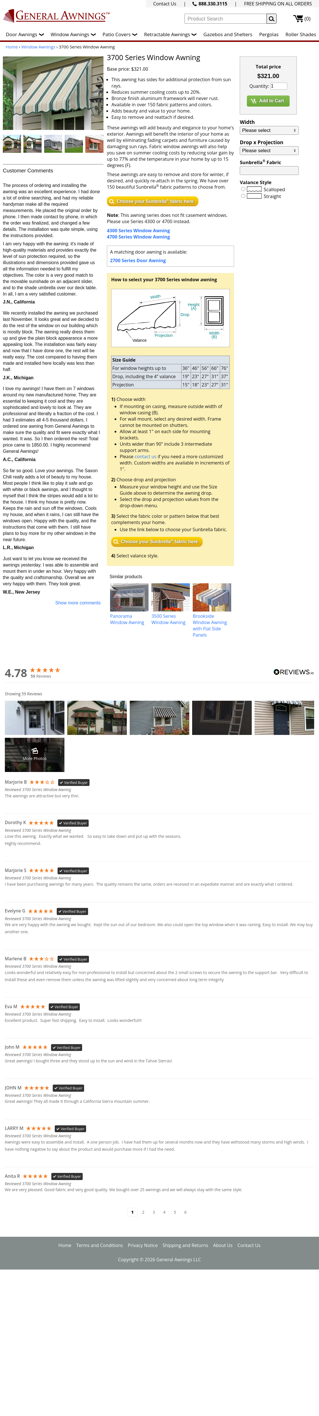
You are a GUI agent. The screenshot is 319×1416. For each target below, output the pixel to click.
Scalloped (274, 189)
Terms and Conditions (99, 1245)
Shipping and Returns (185, 1245)
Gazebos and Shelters (228, 34)
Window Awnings (75, 34)
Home (12, 47)
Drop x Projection (261, 142)
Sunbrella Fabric (260, 162)
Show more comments (78, 602)
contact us (146, 456)
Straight (272, 196)
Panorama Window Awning (127, 619)
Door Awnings (26, 34)
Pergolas (269, 34)
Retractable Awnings (171, 34)
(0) (307, 18)
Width (247, 122)
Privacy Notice (143, 1245)
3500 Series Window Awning (168, 619)
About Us (223, 1245)
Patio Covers (121, 34)
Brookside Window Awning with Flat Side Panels (210, 625)
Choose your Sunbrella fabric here (155, 200)
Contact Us (164, 4)
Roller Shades (300, 34)
